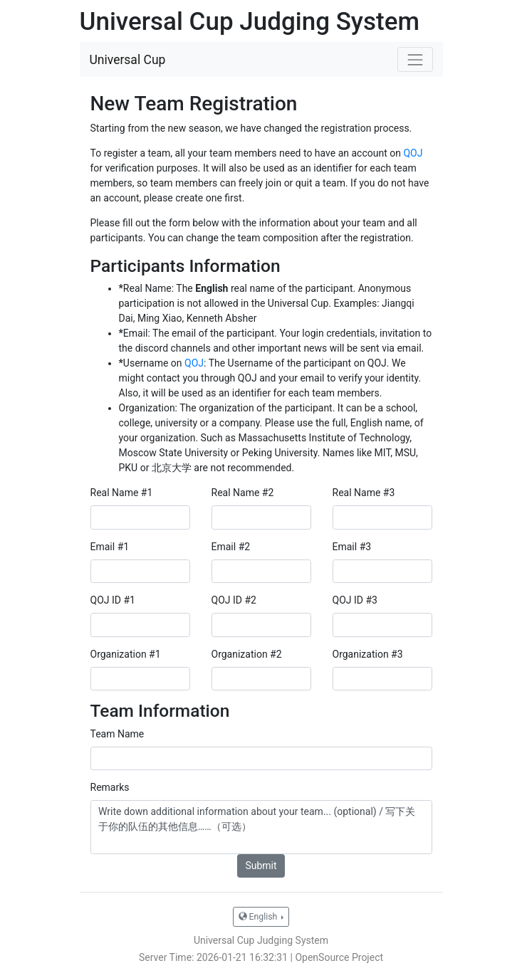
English (259, 917)
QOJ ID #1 (112, 600)
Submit (260, 865)
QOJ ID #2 (234, 600)
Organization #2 (247, 654)
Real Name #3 (364, 492)
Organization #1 (125, 654)
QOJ (412, 153)
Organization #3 (368, 654)
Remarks (110, 787)
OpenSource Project (339, 957)
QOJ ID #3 (355, 600)
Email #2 (231, 546)
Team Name (117, 734)
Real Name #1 (121, 492)
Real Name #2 (243, 492)
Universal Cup (128, 60)
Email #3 (352, 546)
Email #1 (110, 546)
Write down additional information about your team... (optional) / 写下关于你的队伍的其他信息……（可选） (261, 827)
